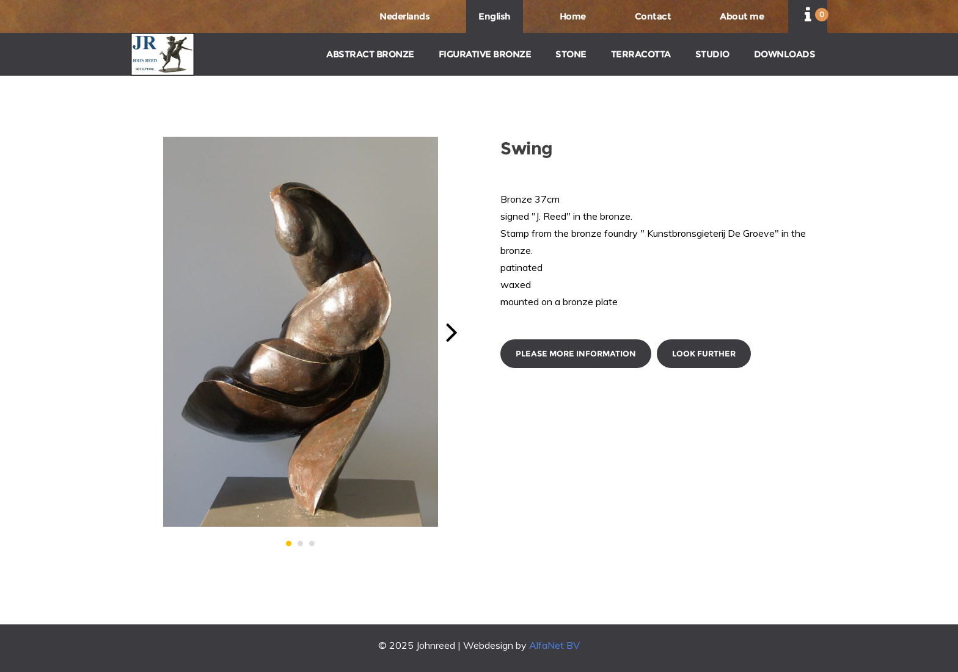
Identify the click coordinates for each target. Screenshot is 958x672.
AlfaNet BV (554, 645)
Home (573, 16)
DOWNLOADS (785, 54)
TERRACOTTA (641, 54)
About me (742, 16)
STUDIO (712, 54)
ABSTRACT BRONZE (370, 54)
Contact (653, 16)
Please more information (576, 353)
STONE (571, 54)
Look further (704, 353)
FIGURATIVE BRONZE (485, 54)
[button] (288, 543)
